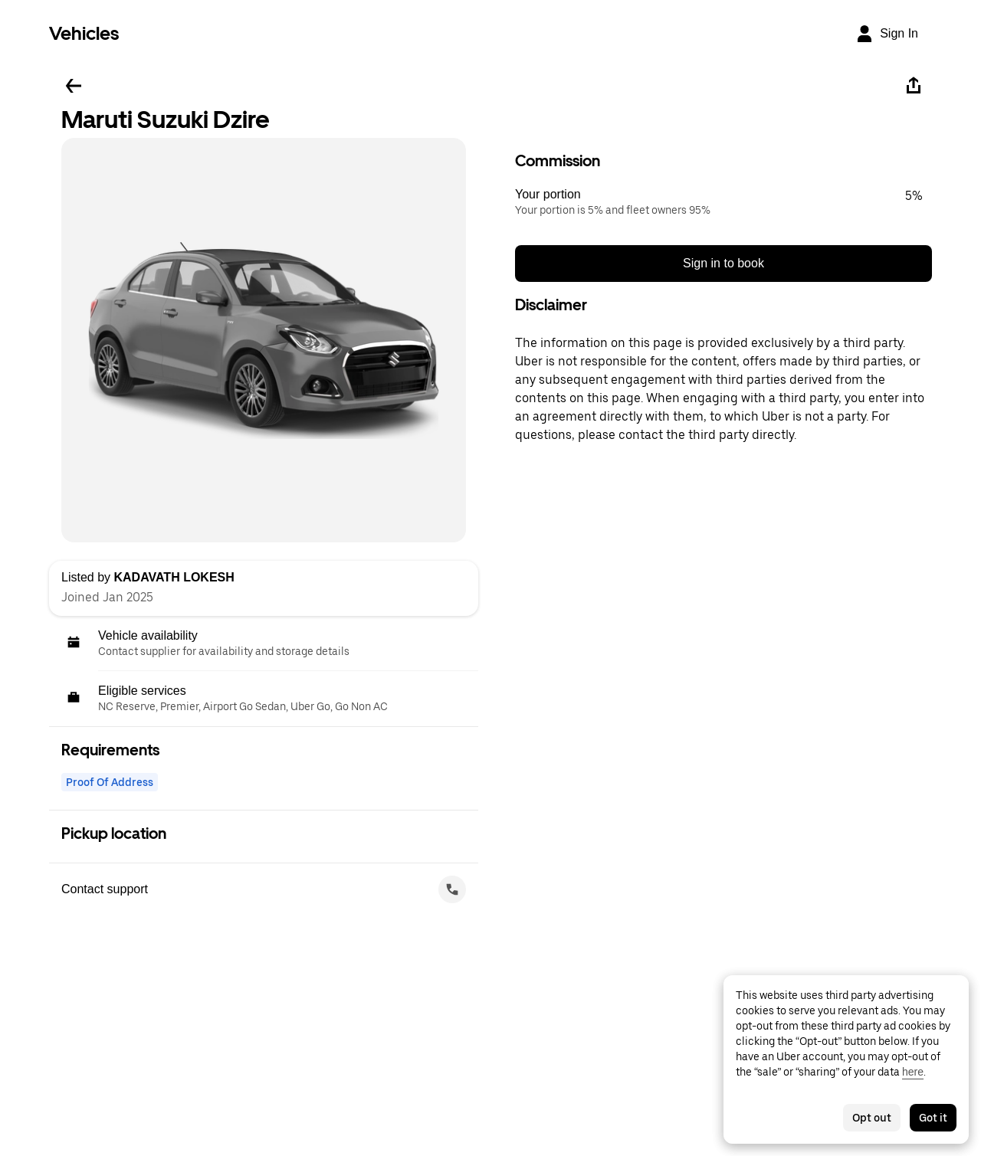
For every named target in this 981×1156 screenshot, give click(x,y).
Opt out (871, 1118)
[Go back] (73, 85)
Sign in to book (723, 263)
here (913, 1072)
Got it (933, 1118)
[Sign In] (886, 34)
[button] (723, 202)
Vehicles (84, 33)
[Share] (913, 85)
